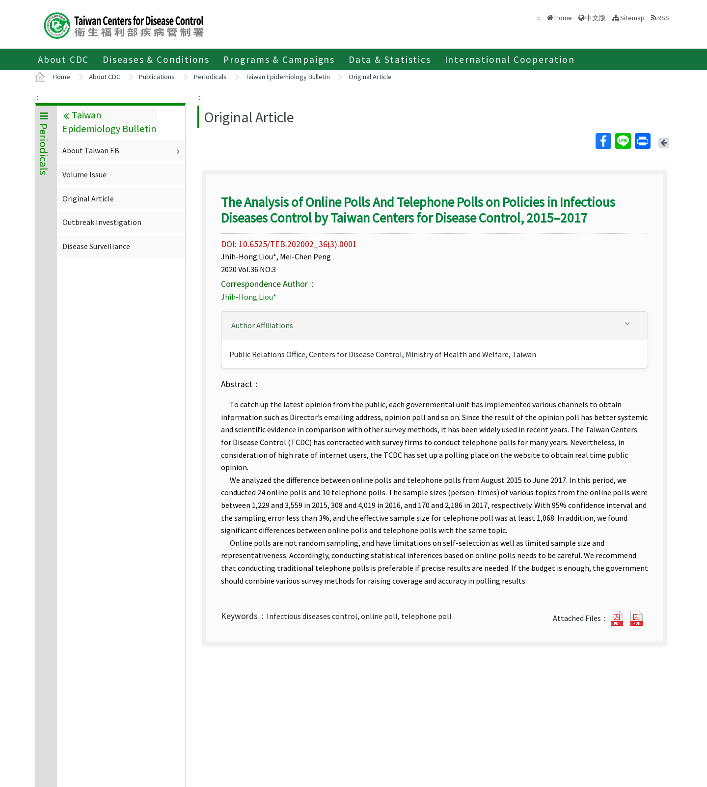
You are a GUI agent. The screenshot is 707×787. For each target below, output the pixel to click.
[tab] (434, 326)
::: (37, 97)
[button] (434, 325)
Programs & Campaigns (279, 59)
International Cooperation (510, 59)
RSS (663, 17)
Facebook (603, 141)
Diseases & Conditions (156, 59)
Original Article (370, 76)
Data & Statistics (390, 59)
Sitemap (632, 17)
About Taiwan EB (122, 150)
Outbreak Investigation (101, 222)
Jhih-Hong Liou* (248, 297)
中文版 (595, 18)
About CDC (63, 59)
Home (563, 17)
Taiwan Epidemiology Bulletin (287, 76)
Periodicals (210, 76)
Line (622, 141)
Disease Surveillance (96, 246)
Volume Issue (84, 174)
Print (642, 141)
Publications (157, 76)
